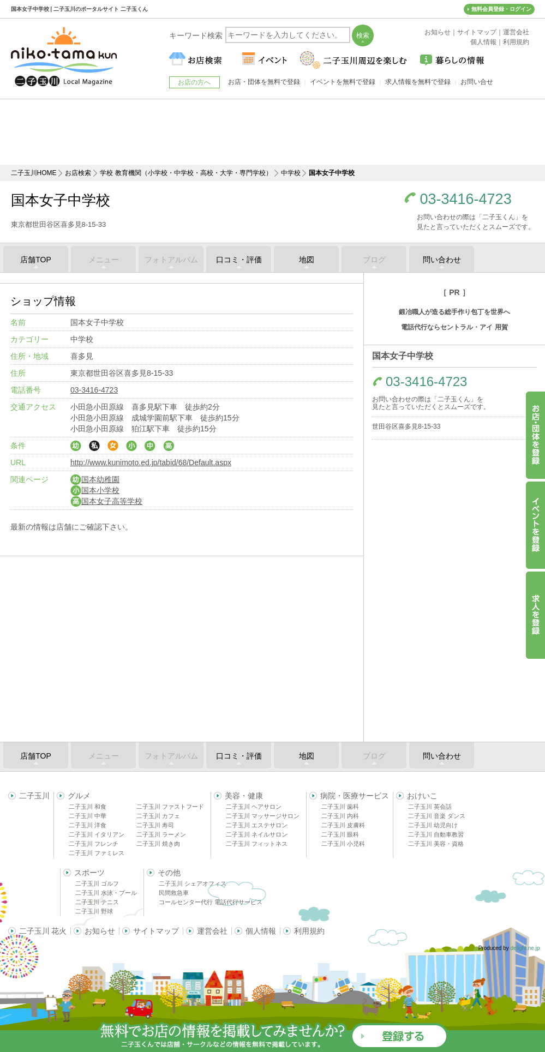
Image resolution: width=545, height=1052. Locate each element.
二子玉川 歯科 (340, 806)
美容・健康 (244, 795)
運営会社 (212, 931)
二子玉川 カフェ (158, 816)
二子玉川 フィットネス (257, 843)
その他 (169, 872)
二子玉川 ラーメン (161, 834)
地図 (306, 259)
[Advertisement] (273, 132)
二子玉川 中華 (87, 816)
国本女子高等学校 (106, 501)
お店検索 (78, 173)
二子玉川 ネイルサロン (257, 834)
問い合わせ (442, 259)
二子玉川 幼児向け (433, 825)
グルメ (79, 795)
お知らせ (100, 931)
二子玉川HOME (34, 173)
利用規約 (309, 931)
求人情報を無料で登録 (418, 82)
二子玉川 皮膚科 (343, 825)
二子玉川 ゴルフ (97, 883)
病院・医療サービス (354, 795)
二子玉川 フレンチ (93, 843)
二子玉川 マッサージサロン (263, 816)
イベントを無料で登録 (342, 82)
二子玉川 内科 (340, 816)
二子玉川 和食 (87, 806)
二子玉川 (34, 795)
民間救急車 (174, 892)
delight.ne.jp (525, 948)
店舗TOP (35, 259)
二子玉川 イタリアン (96, 834)
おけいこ (422, 795)
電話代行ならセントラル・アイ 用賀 (454, 327)
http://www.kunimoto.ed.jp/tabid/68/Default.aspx (150, 462)
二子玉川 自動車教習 (436, 834)
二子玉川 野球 (94, 911)
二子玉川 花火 (43, 931)
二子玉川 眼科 (340, 834)
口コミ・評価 (239, 259)
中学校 (291, 173)
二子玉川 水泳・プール (106, 892)
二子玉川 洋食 (87, 825)
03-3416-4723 (466, 199)
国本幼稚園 (94, 479)
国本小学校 (94, 490)
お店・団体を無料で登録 (264, 82)
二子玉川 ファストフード (170, 806)
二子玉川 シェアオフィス (192, 883)
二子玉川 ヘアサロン (254, 806)
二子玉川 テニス (97, 902)
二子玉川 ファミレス (96, 853)
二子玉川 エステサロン (257, 825)
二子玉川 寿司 (155, 825)
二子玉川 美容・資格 (436, 843)
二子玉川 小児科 (343, 843)
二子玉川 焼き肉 (158, 843)
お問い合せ (476, 82)
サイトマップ (156, 931)
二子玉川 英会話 (430, 806)
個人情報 (260, 931)
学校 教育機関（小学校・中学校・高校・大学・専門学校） (186, 173)
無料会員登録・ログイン (501, 9)
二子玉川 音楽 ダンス (436, 816)
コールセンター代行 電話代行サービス (210, 902)
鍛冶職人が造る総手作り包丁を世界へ (454, 312)
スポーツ (89, 872)
